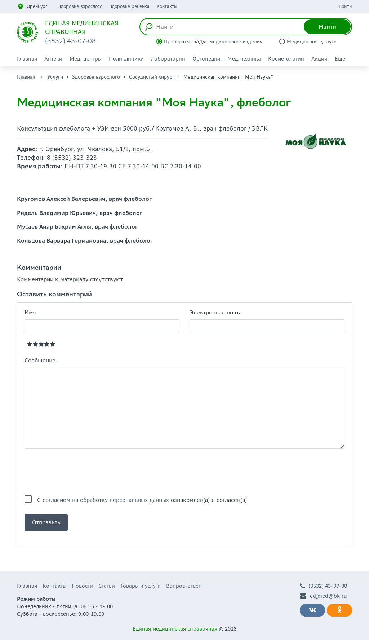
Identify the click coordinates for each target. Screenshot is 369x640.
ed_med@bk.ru (323, 596)
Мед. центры (86, 59)
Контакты (167, 6)
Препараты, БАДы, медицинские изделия (213, 42)
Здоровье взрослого (80, 6)
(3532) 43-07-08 (323, 586)
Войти (345, 6)
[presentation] (79, 472)
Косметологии (286, 59)
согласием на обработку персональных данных (106, 499)
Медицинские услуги (312, 42)
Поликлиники (126, 59)
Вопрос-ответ (183, 586)
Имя (30, 312)
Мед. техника (244, 59)
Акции (319, 59)
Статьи (106, 586)
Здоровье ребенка (130, 6)
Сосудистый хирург (151, 77)
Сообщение (40, 360)
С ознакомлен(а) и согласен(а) (142, 499)
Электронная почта (216, 312)
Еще (340, 59)
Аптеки (53, 59)
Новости (82, 586)
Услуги (55, 77)
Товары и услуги (140, 586)
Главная (27, 59)
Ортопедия (206, 59)
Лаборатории (168, 59)
